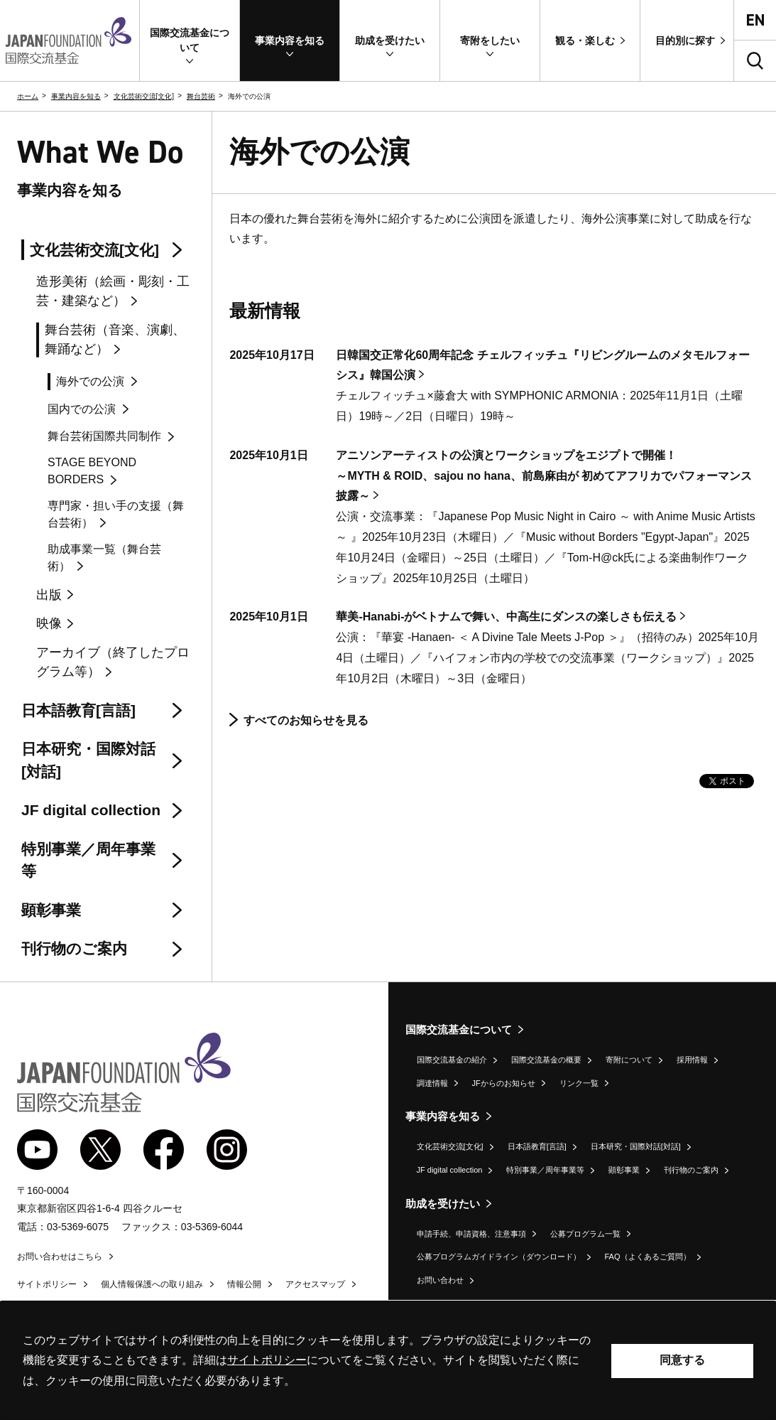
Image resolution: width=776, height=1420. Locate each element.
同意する (682, 1360)
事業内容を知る (76, 96)
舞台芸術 (201, 96)
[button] (189, 40)
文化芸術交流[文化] (144, 96)
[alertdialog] (388, 1360)
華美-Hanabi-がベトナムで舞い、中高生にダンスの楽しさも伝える (506, 617)
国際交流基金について (458, 1029)
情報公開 (244, 1284)
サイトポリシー (47, 1284)
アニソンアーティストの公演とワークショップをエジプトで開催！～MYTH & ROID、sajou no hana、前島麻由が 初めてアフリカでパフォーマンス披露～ (544, 475)
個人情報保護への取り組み (152, 1284)
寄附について (629, 1059)
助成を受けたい (442, 1204)
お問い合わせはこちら (59, 1257)
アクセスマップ (315, 1284)
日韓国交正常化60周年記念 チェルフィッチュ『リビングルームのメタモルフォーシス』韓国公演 (542, 365)
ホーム (27, 96)
